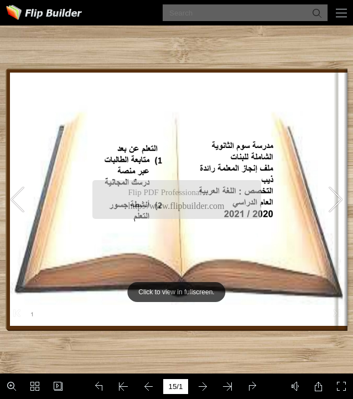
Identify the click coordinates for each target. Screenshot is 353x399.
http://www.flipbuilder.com (176, 206)
